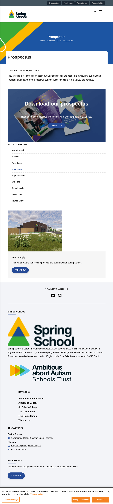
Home (42, 41)
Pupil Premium (18, 175)
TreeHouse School (28, 416)
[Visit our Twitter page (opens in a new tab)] (53, 296)
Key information (54, 41)
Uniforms (16, 182)
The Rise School (26, 411)
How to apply (18, 201)
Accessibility (97, 3)
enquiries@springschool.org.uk (26, 445)
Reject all (100, 501)
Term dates (17, 163)
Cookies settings (11, 501)
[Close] (109, 493)
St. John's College (27, 407)
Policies (15, 156)
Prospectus (54, 3)
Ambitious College (28, 403)
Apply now (68, 3)
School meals (18, 188)
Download (56, 126)
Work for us (82, 3)
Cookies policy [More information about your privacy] (36, 495)
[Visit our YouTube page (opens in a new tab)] (60, 296)
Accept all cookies (81, 501)
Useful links (17, 194)
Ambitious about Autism (31, 398)
